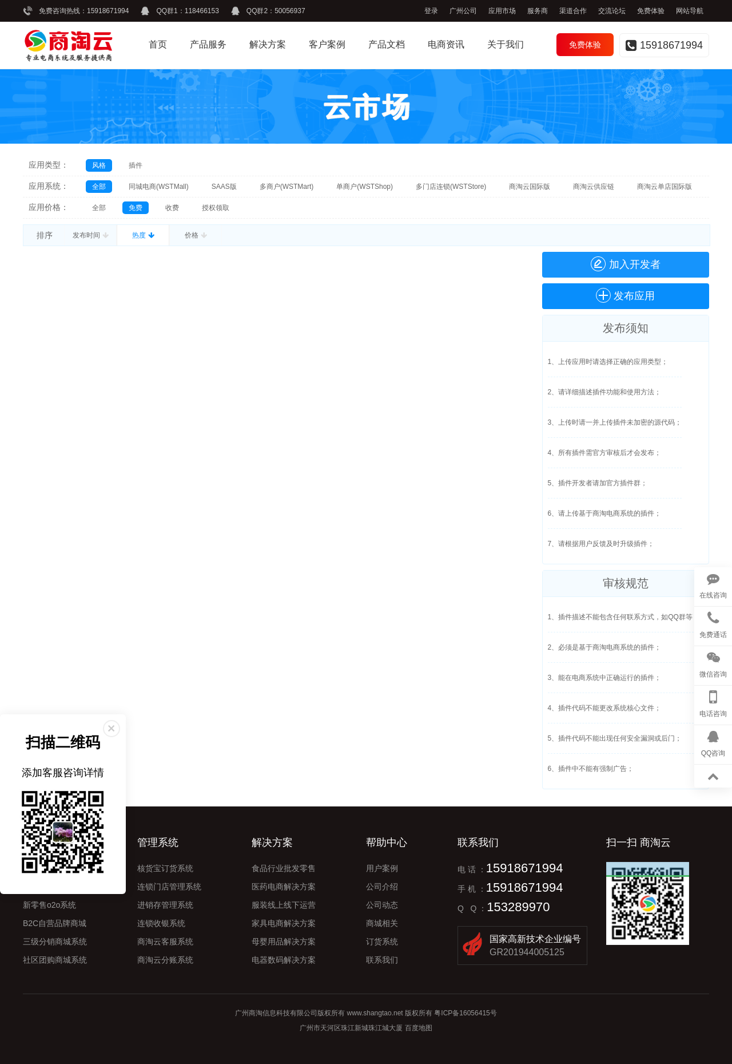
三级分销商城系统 (55, 941)
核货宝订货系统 (165, 868)
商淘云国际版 (529, 187)
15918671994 (108, 11)
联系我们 (382, 959)
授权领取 (215, 208)
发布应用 (634, 296)
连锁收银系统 (161, 923)
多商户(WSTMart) (287, 187)
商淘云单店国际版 (664, 187)
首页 (158, 44)
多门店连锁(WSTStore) (451, 187)
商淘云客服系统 (165, 941)
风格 (99, 165)
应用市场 (502, 11)
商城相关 (382, 923)
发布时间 (90, 235)
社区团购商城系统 (55, 959)
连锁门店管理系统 (169, 886)
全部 (99, 187)
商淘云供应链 (593, 187)
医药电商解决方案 (284, 886)
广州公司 (463, 11)
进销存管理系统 (165, 904)
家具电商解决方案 (284, 923)
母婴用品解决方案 (284, 941)
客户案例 (327, 44)
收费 (172, 208)
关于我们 (505, 44)
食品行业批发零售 (284, 868)
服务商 (537, 11)
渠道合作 (573, 11)
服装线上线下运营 (284, 904)
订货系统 (382, 941)
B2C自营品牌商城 (54, 923)
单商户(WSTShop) (364, 187)
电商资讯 (446, 44)
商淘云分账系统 (165, 959)
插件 (135, 165)
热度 (143, 235)
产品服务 (208, 44)
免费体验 (651, 11)
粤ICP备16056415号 (465, 1013)
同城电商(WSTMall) (159, 187)
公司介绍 (382, 886)
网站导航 (689, 11)
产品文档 (386, 44)
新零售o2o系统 (49, 904)
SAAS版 (224, 187)
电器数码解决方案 (284, 959)
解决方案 (267, 44)
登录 (431, 11)
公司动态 (382, 904)
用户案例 (382, 868)
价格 (195, 235)
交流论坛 (612, 11)
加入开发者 (626, 263)
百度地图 (418, 1028)
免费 (135, 208)
